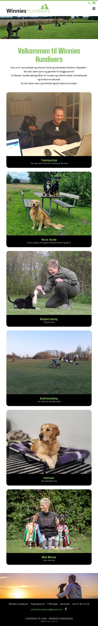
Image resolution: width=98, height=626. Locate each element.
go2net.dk (54, 621)
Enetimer (49, 478)
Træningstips (49, 160)
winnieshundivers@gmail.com (46, 609)
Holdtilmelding (49, 398)
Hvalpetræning (49, 319)
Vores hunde (49, 239)
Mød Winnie (49, 557)
